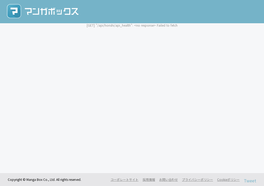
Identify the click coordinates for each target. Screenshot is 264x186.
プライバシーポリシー (197, 179)
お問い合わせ (168, 179)
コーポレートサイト (124, 179)
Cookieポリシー (228, 179)
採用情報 (149, 179)
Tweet (250, 180)
